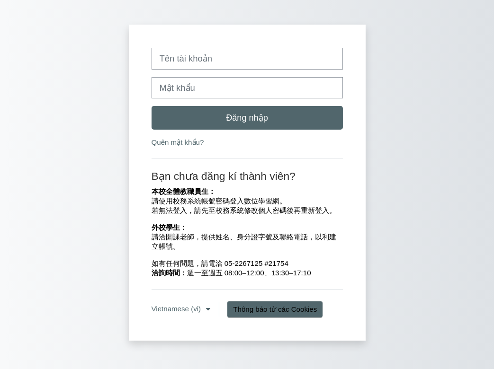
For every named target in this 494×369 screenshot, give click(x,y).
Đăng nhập (247, 118)
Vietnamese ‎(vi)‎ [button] (177, 309)
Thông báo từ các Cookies (275, 309)
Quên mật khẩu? (178, 142)
